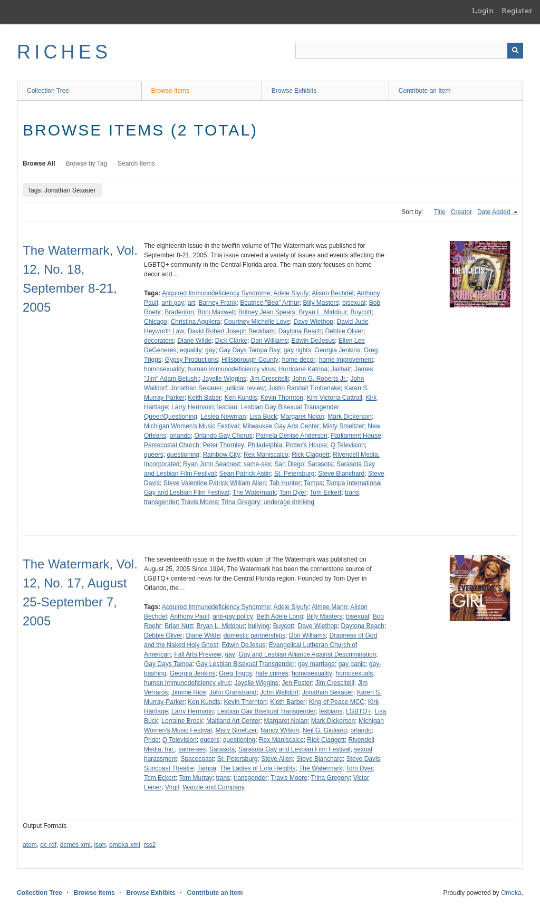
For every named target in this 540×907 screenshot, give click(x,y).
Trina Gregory (241, 502)
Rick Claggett (310, 454)
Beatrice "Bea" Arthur (270, 302)
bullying (258, 626)
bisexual (353, 302)
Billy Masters (321, 302)
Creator (461, 212)
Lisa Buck (263, 416)
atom (30, 844)
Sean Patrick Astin (245, 473)
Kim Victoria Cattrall (334, 397)
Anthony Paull (189, 616)
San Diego (289, 464)
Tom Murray (195, 777)
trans (352, 492)
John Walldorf (279, 692)
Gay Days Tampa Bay (249, 350)
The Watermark (254, 492)
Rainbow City (221, 454)
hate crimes (271, 673)
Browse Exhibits (294, 90)
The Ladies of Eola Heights (257, 768)
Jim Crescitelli (269, 378)
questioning (183, 454)
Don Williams (269, 340)
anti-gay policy (233, 616)
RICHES (64, 52)
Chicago (155, 321)
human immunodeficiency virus (231, 369)
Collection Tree (48, 90)
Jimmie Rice (188, 692)
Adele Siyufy (290, 293)
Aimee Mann (329, 607)
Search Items (136, 163)
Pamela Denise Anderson (291, 435)
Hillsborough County (249, 359)
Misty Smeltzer (343, 426)
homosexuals (354, 673)
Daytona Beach (300, 331)
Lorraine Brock (181, 721)
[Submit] (515, 51)
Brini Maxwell (216, 312)
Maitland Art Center (233, 721)
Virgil (172, 787)
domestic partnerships (254, 635)
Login (483, 10)
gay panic (352, 664)
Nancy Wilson (280, 730)
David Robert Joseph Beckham (231, 331)
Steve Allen (277, 759)
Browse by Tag (87, 163)
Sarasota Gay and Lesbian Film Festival (294, 749)
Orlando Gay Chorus (223, 435)
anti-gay (172, 302)
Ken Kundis (241, 397)
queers (153, 454)
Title (440, 212)
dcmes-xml (75, 844)
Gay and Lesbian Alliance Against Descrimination (307, 654)
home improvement (346, 359)
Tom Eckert (325, 492)
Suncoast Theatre (169, 768)
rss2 (149, 844)
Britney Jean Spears (266, 312)
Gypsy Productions (191, 359)
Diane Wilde (194, 340)
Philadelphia (265, 445)
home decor (298, 359)
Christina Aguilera (195, 321)
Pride (151, 740)
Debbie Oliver (344, 331)
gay (210, 350)
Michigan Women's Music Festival (191, 426)
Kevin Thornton (282, 397)
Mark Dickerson (349, 416)
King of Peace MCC (336, 702)
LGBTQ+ (358, 711)
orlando (180, 435)
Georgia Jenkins (337, 350)
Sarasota (320, 464)
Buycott (361, 312)
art (191, 302)
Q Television (348, 445)
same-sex (257, 464)
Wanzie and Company (213, 787)
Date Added (494, 212)
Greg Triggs (235, 673)
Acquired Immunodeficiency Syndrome (216, 293)
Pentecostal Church (171, 445)
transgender (161, 502)
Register (517, 10)
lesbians (330, 711)
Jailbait (341, 369)
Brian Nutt (178, 626)
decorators (159, 340)
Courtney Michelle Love (257, 321)
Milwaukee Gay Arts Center (281, 426)
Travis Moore (199, 502)
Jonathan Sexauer (195, 388)
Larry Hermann (192, 407)
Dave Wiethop (313, 321)
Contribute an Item (425, 90)
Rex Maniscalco (266, 454)
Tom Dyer (292, 492)
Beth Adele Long (280, 616)
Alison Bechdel (332, 293)
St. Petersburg (294, 473)
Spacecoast (197, 759)
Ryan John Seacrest (211, 464)
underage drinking (289, 502)
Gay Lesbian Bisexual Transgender (245, 664)
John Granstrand (232, 692)
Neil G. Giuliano (325, 730)
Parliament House (356, 435)
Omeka (511, 892)
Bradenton (179, 312)
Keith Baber (204, 397)
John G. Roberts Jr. (319, 378)
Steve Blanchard (341, 473)
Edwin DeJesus (313, 340)
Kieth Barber (287, 702)
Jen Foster (297, 683)
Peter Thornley (223, 445)
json (99, 844)
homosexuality (164, 369)
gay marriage (316, 664)
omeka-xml (124, 844)
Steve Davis (363, 759)
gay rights (297, 350)
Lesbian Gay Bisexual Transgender (266, 711)
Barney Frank (217, 302)
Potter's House (306, 445)
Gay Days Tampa (168, 664)
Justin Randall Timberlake (304, 388)
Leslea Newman (223, 416)
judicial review (245, 388)
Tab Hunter (285, 483)
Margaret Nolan (302, 416)
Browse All (39, 163)
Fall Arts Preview (197, 654)
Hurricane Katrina (302, 369)
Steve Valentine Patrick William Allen (214, 483)
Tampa (313, 483)
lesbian (227, 407)
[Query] (409, 51)
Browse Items (170, 90)
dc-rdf (48, 844)
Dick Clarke (231, 340)
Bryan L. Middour (323, 312)
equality (190, 350)
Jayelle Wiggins (224, 378)
